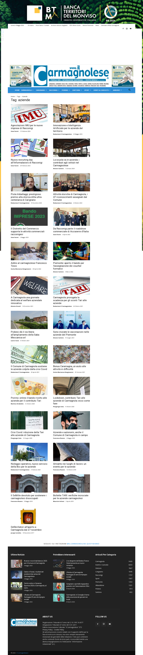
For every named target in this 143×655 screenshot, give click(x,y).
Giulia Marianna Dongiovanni (21, 269)
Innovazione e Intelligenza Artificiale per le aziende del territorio (68, 128)
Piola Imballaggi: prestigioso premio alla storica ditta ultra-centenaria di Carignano (26, 197)
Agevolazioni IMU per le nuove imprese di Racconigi (27, 127)
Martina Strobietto (17, 404)
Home (17, 90)
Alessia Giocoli (16, 306)
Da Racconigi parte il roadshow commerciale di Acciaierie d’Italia (71, 230)
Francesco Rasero (59, 438)
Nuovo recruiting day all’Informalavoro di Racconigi (26, 161)
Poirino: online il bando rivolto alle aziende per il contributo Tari (29, 399)
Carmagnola (27, 90)
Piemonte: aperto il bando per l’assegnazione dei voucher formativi (68, 266)
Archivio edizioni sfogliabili (59, 25)
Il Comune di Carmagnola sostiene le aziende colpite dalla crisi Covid (29, 368)
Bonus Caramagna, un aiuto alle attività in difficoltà (69, 368)
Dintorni (77, 90)
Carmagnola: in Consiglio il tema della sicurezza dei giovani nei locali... (77, 597)
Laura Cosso (15, 340)
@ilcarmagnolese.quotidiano (83, 544)
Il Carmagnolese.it (22, 653)
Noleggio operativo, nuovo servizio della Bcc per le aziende (29, 465)
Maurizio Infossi (58, 501)
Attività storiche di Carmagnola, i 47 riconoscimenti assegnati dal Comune (70, 197)
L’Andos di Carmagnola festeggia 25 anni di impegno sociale (34, 597)
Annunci (117, 90)
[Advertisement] (71, 47)
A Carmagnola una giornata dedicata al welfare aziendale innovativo (26, 300)
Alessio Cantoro (58, 168)
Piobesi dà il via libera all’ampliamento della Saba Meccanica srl (25, 335)
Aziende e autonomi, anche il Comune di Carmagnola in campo (70, 434)
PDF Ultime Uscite (75, 25)
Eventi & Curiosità (102, 90)
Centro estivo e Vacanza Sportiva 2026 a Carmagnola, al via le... (35, 585)
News (97, 25)
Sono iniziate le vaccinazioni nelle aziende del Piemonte (71, 333)
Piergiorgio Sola (58, 406)
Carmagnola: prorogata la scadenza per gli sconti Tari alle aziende (70, 300)
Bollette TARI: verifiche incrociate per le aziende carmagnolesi (70, 497)
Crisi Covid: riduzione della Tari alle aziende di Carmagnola (27, 434)
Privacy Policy (48, 630)
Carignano (41, 90)
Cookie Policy (59, 630)
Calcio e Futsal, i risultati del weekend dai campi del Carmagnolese (33, 574)
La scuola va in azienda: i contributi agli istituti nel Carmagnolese (66, 162)
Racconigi (54, 90)
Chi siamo (31, 25)
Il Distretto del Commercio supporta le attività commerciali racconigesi (27, 231)
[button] (129, 90)
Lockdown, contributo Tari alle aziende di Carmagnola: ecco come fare (71, 401)
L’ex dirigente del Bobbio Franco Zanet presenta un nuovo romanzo (77, 563)
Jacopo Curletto (16, 533)
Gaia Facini (15, 131)
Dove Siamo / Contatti (42, 25)
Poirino (66, 90)
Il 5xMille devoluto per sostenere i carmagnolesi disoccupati (29, 497)
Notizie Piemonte (88, 25)
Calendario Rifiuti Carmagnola (110, 25)
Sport (87, 90)
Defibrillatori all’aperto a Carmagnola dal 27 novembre (26, 528)
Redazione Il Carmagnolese (62, 134)
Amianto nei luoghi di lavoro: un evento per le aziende (69, 465)
